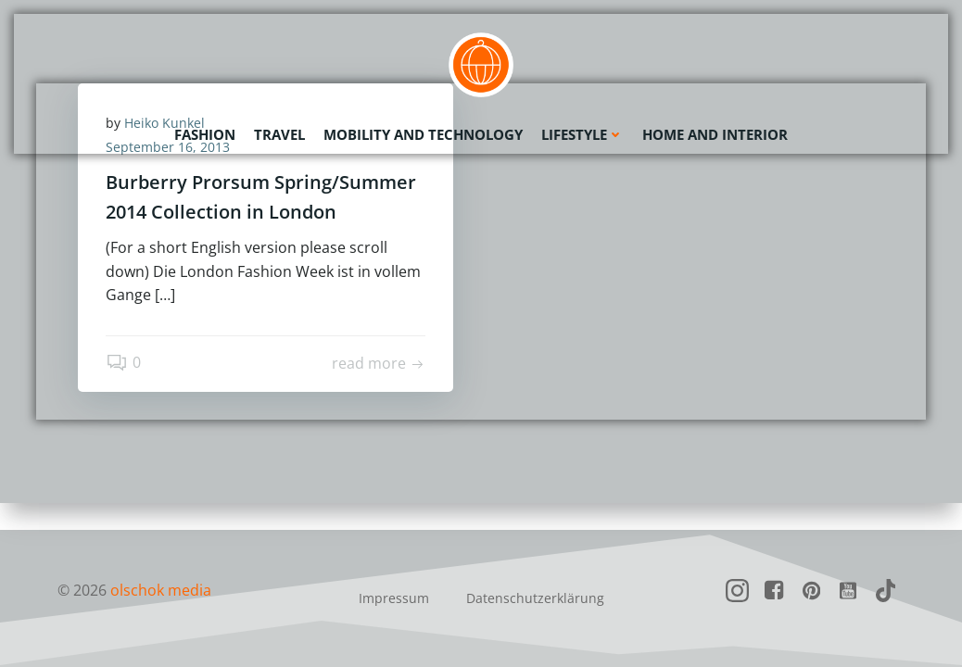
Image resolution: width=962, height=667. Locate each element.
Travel (279, 134)
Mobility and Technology (423, 134)
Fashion (204, 134)
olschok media (160, 590)
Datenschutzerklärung (535, 598)
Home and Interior (715, 134)
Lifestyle (582, 134)
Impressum (394, 598)
